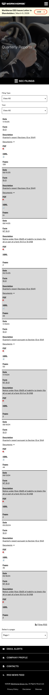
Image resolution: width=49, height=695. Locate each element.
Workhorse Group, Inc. (19, 684)
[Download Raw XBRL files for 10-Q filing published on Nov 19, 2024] (4, 359)
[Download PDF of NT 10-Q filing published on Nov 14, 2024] (4, 401)
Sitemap (38, 689)
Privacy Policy (12, 689)
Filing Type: (6, 93)
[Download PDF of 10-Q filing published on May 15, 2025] (4, 300)
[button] (46, 4)
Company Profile (17, 657)
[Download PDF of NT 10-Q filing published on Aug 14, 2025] (4, 249)
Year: (4, 105)
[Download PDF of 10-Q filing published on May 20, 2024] (4, 552)
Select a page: (8, 629)
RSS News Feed (15, 675)
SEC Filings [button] (24, 80)
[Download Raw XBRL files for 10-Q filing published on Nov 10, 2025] (4, 157)
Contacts (12, 666)
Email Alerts (14, 649)
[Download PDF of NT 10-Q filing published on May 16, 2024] (4, 602)
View (39, 12)
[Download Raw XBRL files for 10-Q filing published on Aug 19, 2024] (4, 459)
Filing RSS (40, 624)
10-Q (5, 130)
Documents (9, 141)
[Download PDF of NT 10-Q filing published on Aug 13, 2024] (4, 501)
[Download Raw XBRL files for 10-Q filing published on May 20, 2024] (4, 560)
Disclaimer (27, 689)
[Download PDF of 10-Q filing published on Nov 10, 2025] (4, 149)
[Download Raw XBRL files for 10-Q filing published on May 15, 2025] (4, 308)
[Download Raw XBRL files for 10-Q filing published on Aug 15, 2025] (4, 207)
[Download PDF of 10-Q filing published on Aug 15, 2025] (4, 200)
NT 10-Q (6, 231)
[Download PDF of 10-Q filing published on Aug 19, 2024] (4, 452)
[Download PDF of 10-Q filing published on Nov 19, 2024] (4, 351)
